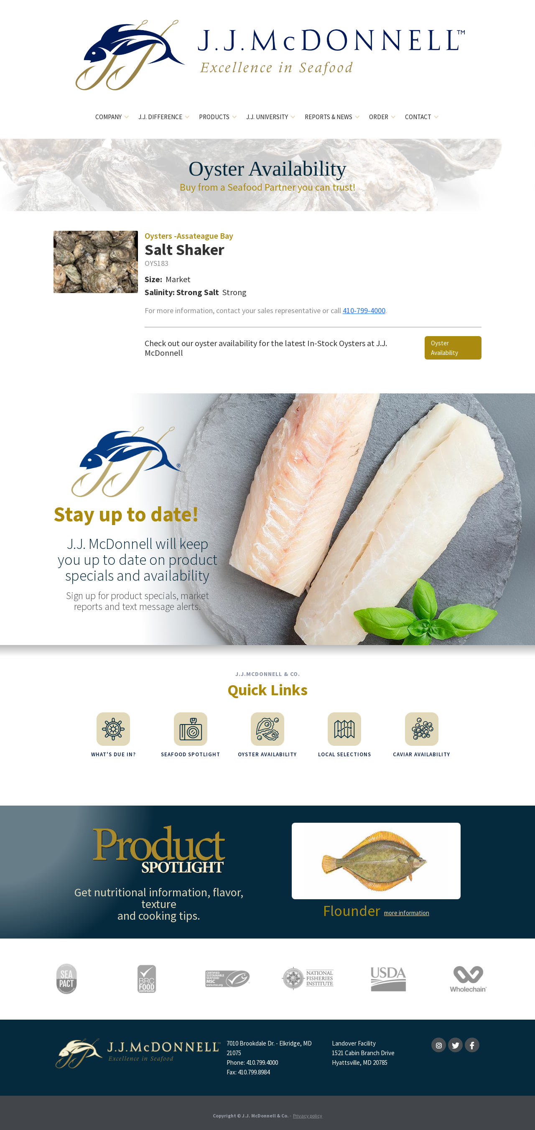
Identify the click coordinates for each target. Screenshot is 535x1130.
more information (406, 908)
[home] (267, 62)
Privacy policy (307, 1111)
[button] (112, 117)
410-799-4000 (364, 310)
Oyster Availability (444, 348)
